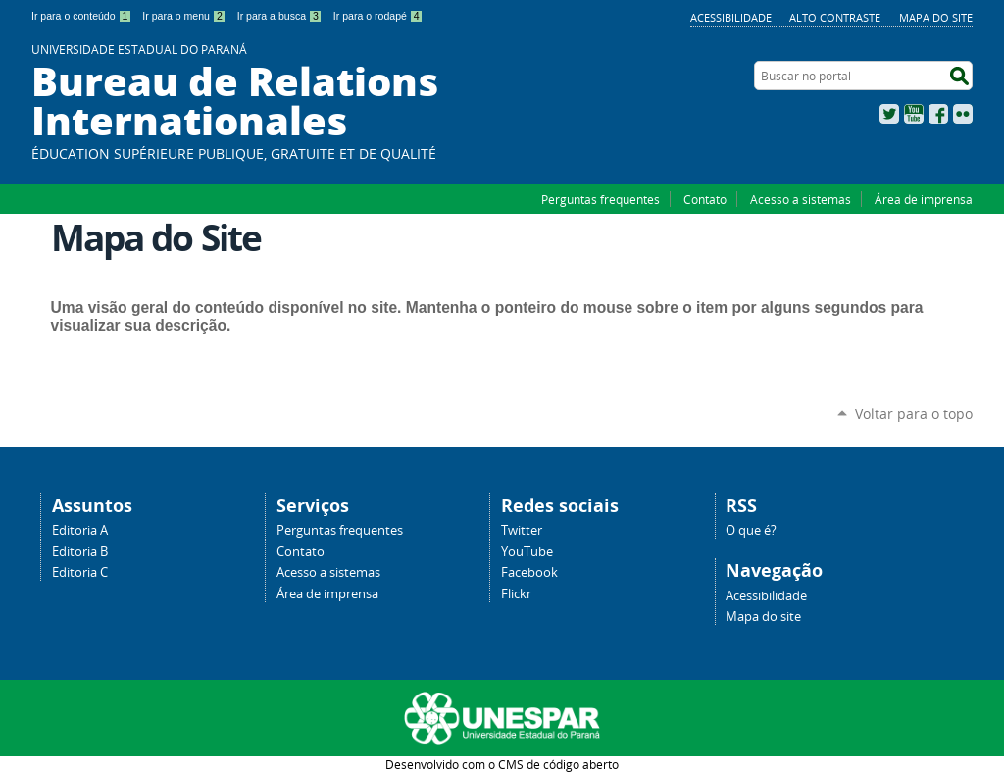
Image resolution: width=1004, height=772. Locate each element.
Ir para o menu (184, 16)
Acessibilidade (731, 17)
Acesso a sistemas (800, 199)
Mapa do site (936, 17)
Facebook (938, 114)
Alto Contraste (834, 17)
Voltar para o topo (914, 413)
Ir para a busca (280, 16)
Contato (705, 199)
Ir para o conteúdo (81, 16)
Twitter (889, 114)
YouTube (914, 114)
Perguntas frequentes (600, 199)
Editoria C (80, 572)
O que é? (751, 530)
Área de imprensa (924, 199)
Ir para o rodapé (378, 16)
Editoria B (80, 551)
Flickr (963, 114)
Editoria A (80, 530)
